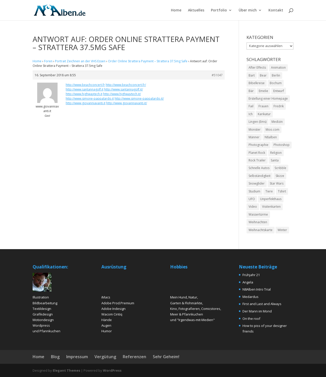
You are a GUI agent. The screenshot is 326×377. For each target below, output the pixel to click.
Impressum (77, 356)
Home (176, 10)
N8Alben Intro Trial (256, 289)
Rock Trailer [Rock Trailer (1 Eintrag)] (257, 160)
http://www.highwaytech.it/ (122, 94)
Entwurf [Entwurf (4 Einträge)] (278, 91)
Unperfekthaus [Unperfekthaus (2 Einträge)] (270, 199)
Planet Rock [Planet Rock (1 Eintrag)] (257, 152)
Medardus (250, 296)
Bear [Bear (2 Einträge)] (263, 75)
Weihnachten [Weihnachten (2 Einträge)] (258, 222)
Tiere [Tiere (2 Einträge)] (269, 191)
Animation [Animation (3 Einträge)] (278, 67)
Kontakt (275, 10)
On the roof (251, 318)
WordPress (112, 370)
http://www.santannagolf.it (84, 89)
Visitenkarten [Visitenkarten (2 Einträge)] (271, 206)
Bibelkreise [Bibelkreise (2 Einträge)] (257, 83)
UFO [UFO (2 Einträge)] (252, 199)
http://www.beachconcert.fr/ (126, 85)
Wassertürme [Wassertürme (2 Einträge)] (258, 214)
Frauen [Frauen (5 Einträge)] (263, 106)
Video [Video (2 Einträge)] (253, 206)
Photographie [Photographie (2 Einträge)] (258, 145)
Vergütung (105, 356)
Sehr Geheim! (166, 356)
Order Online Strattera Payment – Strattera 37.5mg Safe (147, 61)
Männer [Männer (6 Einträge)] (254, 137)
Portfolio (219, 10)
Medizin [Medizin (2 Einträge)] (277, 121)
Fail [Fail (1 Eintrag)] (251, 106)
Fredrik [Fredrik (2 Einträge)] (279, 106)
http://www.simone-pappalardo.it (90, 98)
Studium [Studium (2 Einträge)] (254, 191)
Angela (247, 282)
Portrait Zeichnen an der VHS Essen (80, 61)
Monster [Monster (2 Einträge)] (255, 129)
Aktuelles (196, 10)
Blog (55, 356)
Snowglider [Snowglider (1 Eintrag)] (257, 183)
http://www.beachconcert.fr (85, 85)
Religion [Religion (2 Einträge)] (276, 152)
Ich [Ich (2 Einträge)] (251, 114)
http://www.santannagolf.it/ (123, 89)
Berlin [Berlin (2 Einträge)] (276, 75)
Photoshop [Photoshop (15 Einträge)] (282, 145)
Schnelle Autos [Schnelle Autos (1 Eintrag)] (259, 168)
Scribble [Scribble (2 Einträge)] (280, 168)
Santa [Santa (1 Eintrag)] (275, 160)
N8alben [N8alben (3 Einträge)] (271, 137)
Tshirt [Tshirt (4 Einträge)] (282, 191)
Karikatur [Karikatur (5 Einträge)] (264, 114)
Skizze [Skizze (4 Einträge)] (280, 176)
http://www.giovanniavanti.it (85, 103)
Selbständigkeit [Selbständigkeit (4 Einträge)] (259, 176)
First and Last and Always (261, 303)
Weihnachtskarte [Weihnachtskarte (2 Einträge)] (261, 230)
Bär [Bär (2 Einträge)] (251, 91)
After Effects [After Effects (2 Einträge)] (257, 67)
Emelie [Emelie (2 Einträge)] (263, 91)
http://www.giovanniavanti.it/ (126, 103)
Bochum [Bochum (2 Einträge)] (276, 83)
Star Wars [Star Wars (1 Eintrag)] (276, 183)
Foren (48, 61)
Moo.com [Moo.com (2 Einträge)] (272, 129)
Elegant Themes (66, 370)
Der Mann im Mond (257, 311)
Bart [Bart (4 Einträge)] (252, 75)
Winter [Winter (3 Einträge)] (282, 230)
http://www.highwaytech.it (84, 94)
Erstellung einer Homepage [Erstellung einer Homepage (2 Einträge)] (268, 98)
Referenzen (134, 356)
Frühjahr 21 (251, 275)
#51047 (217, 75)
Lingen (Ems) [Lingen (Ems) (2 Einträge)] (257, 121)
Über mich (248, 10)
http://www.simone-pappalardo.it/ (139, 98)
